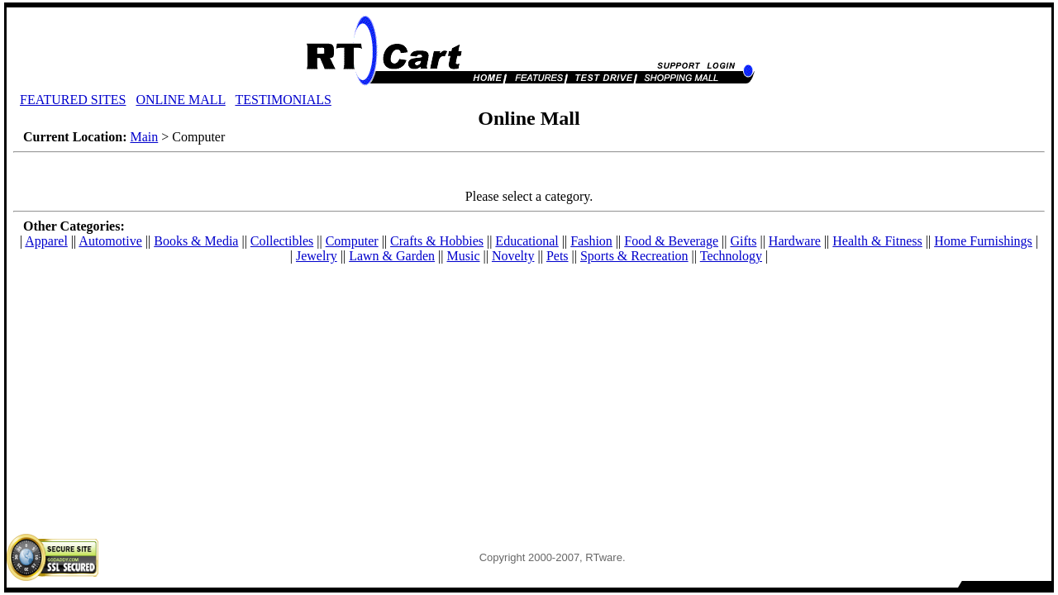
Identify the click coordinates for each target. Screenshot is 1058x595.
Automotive (110, 241)
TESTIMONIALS (283, 100)
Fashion (591, 241)
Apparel (46, 241)
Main (144, 137)
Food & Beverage (671, 241)
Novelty (513, 256)
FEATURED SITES (73, 100)
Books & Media (196, 241)
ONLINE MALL (180, 100)
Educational (526, 241)
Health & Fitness (877, 241)
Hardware (795, 241)
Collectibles (281, 241)
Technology (731, 256)
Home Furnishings (983, 241)
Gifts (743, 241)
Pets (557, 256)
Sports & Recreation (634, 256)
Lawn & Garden (392, 256)
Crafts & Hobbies (437, 241)
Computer (352, 241)
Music (463, 256)
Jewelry (316, 256)
